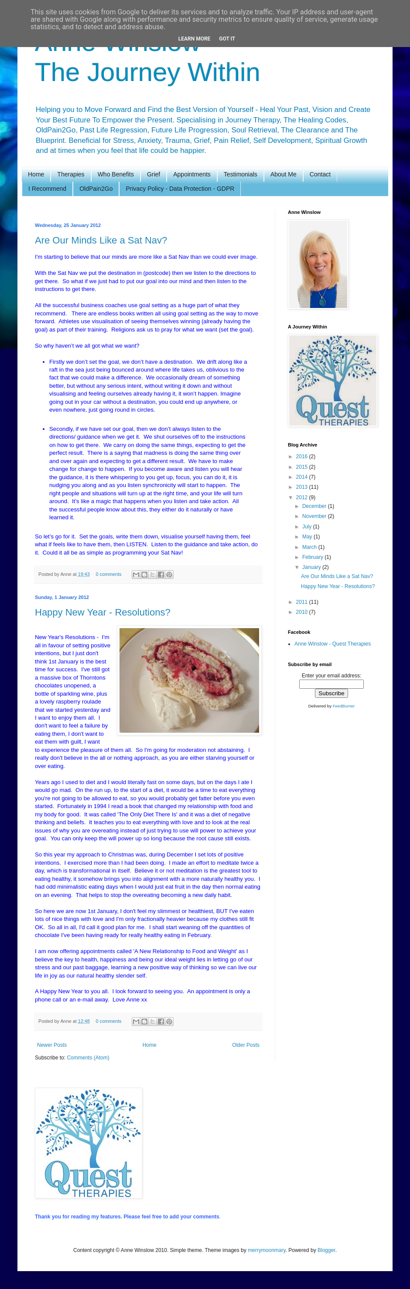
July (307, 527)
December (315, 506)
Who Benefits (116, 174)
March (310, 547)
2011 (302, 602)
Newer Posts (52, 1045)
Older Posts (246, 1045)
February (313, 557)
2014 (302, 477)
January (312, 567)
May (308, 537)
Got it (227, 39)
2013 (302, 487)
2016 (302, 456)
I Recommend (47, 188)
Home (36, 174)
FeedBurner (344, 706)
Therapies (70, 174)
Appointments (192, 174)
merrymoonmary (266, 1250)
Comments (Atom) (88, 1058)
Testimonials (240, 174)
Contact (320, 174)
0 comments (108, 574)
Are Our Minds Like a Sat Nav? (101, 240)
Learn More (194, 39)
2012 (302, 497)
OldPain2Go (96, 188)
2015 (302, 467)
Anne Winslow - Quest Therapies (332, 644)
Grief (153, 174)
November (315, 516)
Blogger (326, 1250)
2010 (302, 612)
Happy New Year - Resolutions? (103, 612)
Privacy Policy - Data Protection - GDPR (180, 188)
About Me (283, 174)
